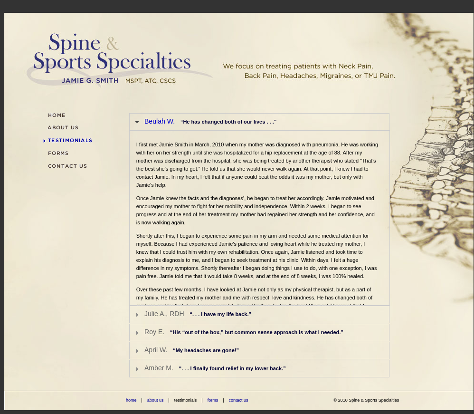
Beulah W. (210, 121)
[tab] (259, 122)
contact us (238, 400)
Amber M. (215, 368)
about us (155, 400)
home (131, 400)
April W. (191, 350)
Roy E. (243, 332)
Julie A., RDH (197, 314)
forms (213, 400)
